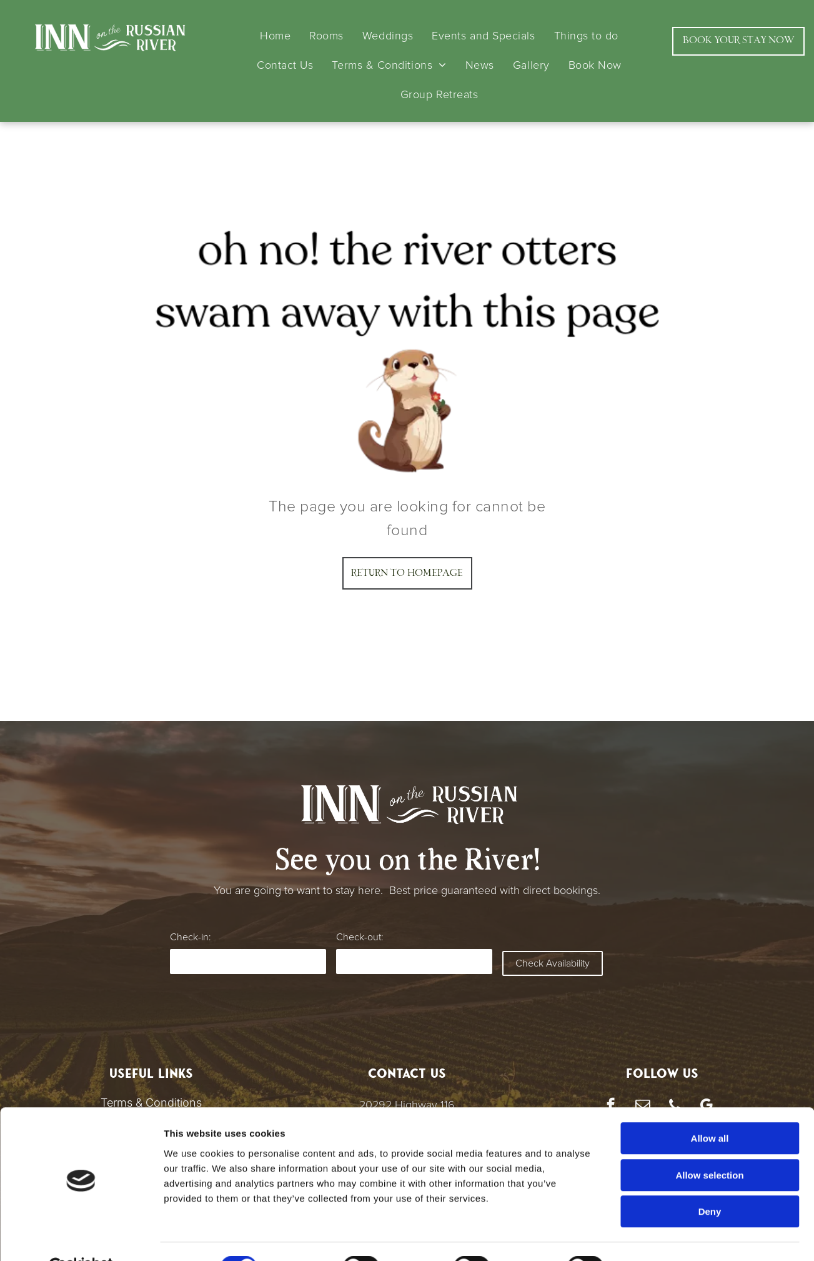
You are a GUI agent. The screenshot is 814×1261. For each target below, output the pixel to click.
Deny (710, 1181)
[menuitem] (275, 36)
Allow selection (709, 1145)
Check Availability (552, 963)
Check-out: (359, 937)
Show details (656, 1236)
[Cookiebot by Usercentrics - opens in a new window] (81, 1236)
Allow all (710, 1108)
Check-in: (190, 937)
